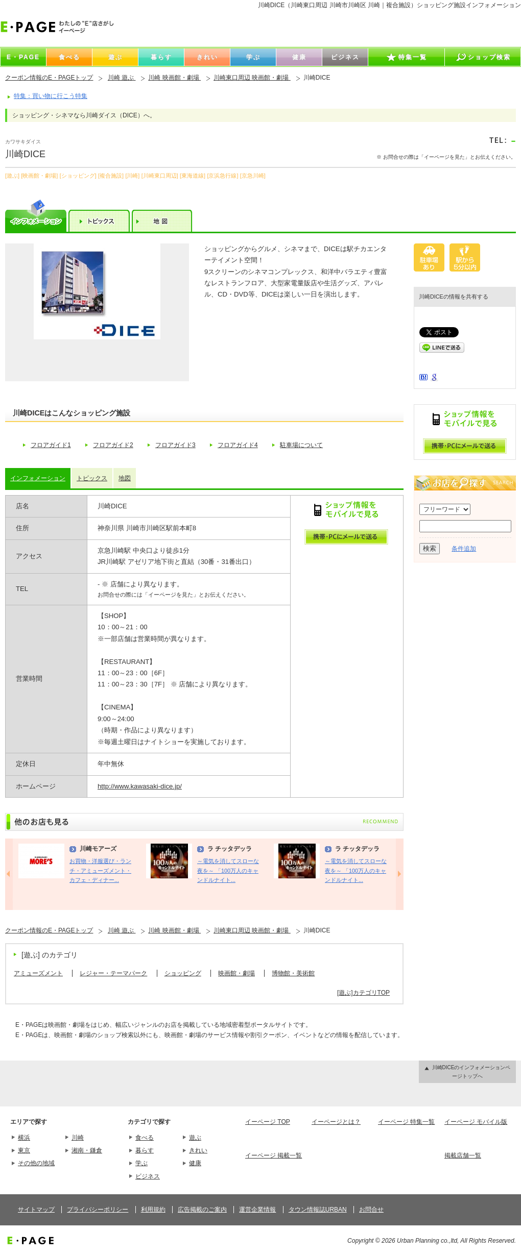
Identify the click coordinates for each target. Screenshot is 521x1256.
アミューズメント (38, 973)
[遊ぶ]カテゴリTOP (363, 992)
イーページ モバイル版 (475, 1121)
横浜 (24, 1137)
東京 (24, 1150)
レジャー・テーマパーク (113, 973)
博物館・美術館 (293, 973)
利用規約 (153, 1209)
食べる (144, 1137)
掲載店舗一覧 (462, 1155)
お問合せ (371, 1209)
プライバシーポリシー (97, 1209)
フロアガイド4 (238, 445)
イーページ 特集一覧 (406, 1121)
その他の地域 (36, 1163)
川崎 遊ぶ (122, 77)
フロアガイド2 (113, 445)
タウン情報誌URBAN (318, 1209)
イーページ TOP (267, 1121)
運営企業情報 (257, 1209)
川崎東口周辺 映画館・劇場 (252, 77)
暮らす (144, 1150)
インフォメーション (37, 478)
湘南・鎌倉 (87, 1150)
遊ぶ (195, 1137)
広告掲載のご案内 (202, 1209)
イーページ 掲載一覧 (273, 1155)
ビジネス (147, 1176)
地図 (125, 478)
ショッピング (182, 973)
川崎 (78, 1137)
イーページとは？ (336, 1121)
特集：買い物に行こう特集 (50, 96)
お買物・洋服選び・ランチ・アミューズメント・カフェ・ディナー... (100, 870)
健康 (195, 1163)
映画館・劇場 (236, 973)
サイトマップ (36, 1209)
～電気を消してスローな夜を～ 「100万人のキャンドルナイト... (228, 870)
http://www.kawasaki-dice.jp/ (140, 786)
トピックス (92, 478)
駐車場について (301, 445)
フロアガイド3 (175, 445)
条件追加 (464, 548)
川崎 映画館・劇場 (174, 77)
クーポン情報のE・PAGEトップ (49, 77)
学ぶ (141, 1163)
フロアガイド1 (51, 445)
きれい (198, 1150)
